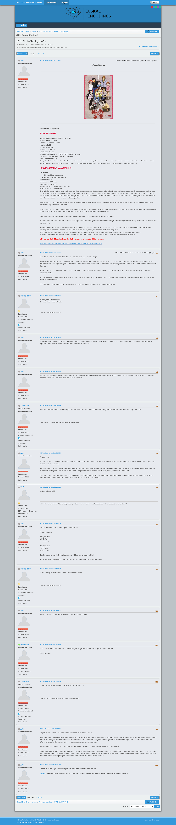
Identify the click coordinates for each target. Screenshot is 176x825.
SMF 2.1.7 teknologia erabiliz (25, 820)
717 (22, 487)
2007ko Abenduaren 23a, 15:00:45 (50, 681)
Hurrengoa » (154, 47)
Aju (22, 61)
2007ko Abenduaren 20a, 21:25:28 (50, 337)
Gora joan (21, 797)
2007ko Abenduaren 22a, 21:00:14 (50, 487)
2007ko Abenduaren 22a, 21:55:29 (50, 523)
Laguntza (148, 820)
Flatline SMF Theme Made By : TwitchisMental (30, 822)
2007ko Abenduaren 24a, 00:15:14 (50, 764)
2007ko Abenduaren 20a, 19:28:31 (50, 60)
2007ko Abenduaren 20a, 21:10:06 (50, 295)
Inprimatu (154, 54)
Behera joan (22, 53)
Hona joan (126, 806)
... (42, 53)
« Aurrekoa (143, 47)
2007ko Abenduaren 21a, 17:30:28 (50, 371)
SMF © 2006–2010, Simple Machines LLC (47, 820)
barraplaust (25, 296)
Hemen (42, 773)
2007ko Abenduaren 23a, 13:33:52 (50, 644)
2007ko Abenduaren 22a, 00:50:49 (50, 405)
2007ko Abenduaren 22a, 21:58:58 (50, 568)
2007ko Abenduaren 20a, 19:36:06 (50, 252)
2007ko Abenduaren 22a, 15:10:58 (50, 453)
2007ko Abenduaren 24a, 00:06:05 (50, 729)
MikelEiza (24, 645)
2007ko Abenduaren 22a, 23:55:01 (50, 610)
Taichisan (24, 406)
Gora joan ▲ (155, 820)
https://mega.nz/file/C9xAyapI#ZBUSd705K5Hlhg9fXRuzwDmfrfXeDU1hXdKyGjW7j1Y (71, 243)
